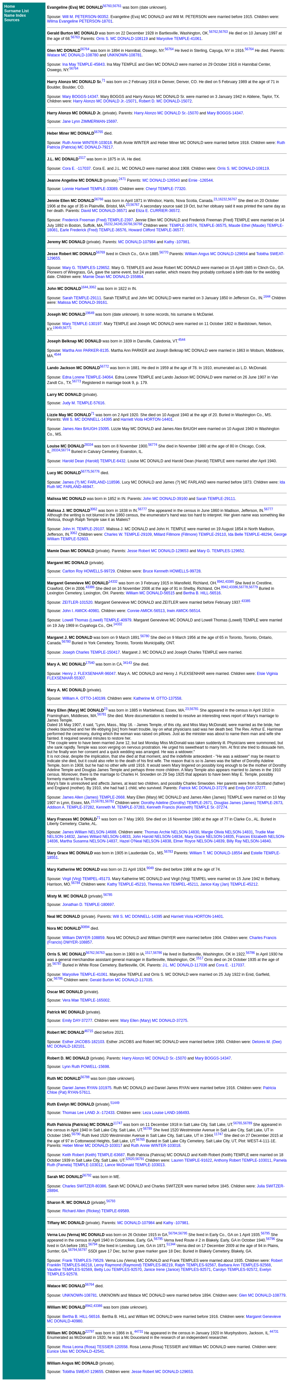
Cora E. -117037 (76, 168)
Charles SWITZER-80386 (84, 1186)
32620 (129, 1159)
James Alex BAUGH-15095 (85, 429)
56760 (107, 6)
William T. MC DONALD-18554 (215, 853)
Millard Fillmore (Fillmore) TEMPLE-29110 (190, 534)
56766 (98, 199)
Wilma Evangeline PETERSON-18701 (79, 21)
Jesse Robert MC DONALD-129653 (158, 551)
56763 (223, 32)
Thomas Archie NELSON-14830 (171, 832)
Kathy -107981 (176, 242)
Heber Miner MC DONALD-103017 (92, 1145)
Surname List (16, 11)
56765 (98, 132)
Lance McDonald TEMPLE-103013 (134, 1165)
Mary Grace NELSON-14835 (209, 836)
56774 (152, 444)
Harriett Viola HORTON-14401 (146, 419)
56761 (116, 6)
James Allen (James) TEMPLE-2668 (93, 797)
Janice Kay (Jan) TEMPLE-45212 (228, 884)
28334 (88, 444)
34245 (118, 224)
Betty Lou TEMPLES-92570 (117, 1269)
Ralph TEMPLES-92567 (195, 1265)
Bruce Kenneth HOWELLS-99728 (172, 571)
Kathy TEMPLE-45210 (126, 884)
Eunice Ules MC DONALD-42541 (75, 1351)
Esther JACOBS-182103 (83, 1042)
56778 (243, 587)
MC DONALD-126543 (161, 180)
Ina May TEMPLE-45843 (83, 64)
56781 (194, 709)
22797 (89, 1331)
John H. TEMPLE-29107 (83, 529)
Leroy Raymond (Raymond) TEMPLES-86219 (133, 1265)
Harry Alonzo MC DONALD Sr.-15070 (166, 113)
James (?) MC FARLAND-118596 (91, 482)
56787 (57, 963)
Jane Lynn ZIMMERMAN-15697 (89, 121)
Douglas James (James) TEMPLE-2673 (248, 803)
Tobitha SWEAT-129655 (82, 1371)
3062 (92, 287)
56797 (82, 1250)
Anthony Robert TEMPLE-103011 (243, 1160)
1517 (81, 157)
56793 (110, 1201)
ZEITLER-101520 (77, 602)
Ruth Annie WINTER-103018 (87, 142)
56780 (145, 636)
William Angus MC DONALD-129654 (216, 254)
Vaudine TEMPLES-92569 (69, 1269)
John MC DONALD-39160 (165, 498)
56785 (107, 895)
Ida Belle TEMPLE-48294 (250, 534)
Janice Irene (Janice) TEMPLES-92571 (177, 1269)
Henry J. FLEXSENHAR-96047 (88, 673)
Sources (11, 20)
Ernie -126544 (201, 180)
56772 (104, 366)
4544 (181, 339)
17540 (90, 663)
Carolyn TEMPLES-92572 (235, 1269)
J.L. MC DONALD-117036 (184, 965)
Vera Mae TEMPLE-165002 (86, 1000)
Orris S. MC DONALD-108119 (122, 38)
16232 (222, 199)
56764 (84, 49)
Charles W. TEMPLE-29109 (128, 534)
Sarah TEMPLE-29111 (81, 298)
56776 (95, 471)
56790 (76, 1134)
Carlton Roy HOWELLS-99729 (88, 571)
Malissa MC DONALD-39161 (82, 302)
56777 (142, 509)
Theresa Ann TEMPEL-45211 (173, 884)
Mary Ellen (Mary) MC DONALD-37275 (154, 1020)
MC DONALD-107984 (137, 242)
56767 (232, 199)
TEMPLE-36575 (212, 225)
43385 (229, 581)
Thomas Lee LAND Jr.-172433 (88, 1112)
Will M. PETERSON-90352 (85, 16)
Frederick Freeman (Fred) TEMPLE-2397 (97, 220)
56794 (173, 1233)
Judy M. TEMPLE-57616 (83, 403)
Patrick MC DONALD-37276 (203, 788)
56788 (85, 1077)
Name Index (15, 15)
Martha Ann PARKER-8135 (85, 350)
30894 (85, 927)
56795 (182, 1233)
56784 (75, 883)
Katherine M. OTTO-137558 (157, 698)
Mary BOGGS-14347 (80, 96)
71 (103, 80)
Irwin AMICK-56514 (183, 611)
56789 (247, 1123)
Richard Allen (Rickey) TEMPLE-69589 (95, 1211)
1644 (84, 287)
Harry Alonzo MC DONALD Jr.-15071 (105, 101)
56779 (253, 587)
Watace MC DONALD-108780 (73, 55)
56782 (109, 801)
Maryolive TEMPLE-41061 (178, 38)
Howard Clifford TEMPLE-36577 (156, 230)
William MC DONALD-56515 (150, 593)
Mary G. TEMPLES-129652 (85, 267)
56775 (85, 471)
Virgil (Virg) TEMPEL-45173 (86, 879)
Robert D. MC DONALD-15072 (165, 101)
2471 (122, 179)
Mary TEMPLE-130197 (82, 324)
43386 (89, 587)
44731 (138, 1331)
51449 (115, 1103)
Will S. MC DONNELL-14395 (87, 419)
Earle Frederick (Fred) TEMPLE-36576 (93, 230)
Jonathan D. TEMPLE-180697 (88, 904)
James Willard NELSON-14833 (103, 836)
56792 (87, 1175)
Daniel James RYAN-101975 (86, 1088)
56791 (139, 1159)
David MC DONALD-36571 (104, 210)
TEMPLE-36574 (183, 225)
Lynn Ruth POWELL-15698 (85, 1066)
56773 (76, 381)
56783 (168, 851)
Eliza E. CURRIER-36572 (158, 210)
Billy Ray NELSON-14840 (249, 841)
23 (215, 199)
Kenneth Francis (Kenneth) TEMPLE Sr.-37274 (187, 807)
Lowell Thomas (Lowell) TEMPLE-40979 (96, 620)
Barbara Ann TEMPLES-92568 (244, 1265)
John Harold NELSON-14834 (158, 836)
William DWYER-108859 (83, 938)
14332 (113, 581)
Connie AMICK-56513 (146, 611)
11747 (117, 1123)
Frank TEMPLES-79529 (82, 1260)
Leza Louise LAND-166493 (166, 1112)
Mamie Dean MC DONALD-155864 (113, 276)
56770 (164, 252)
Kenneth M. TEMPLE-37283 (120, 807)
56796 (270, 1239)
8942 (220, 581)
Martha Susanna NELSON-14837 (88, 841)
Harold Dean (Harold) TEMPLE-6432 (93, 461)
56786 (157, 953)
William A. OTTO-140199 (83, 698)
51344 (171, 1244)
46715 (88, 1031)
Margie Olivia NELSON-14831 (227, 832)
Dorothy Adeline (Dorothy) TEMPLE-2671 (176, 803)
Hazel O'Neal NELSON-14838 (145, 841)
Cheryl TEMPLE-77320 (165, 189)
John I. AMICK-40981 (80, 611)
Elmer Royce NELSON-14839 (199, 841)
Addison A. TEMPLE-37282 (70, 807)
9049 (150, 868)
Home (9, 6)
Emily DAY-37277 (251, 788)
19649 (89, 313)
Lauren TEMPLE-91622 (191, 1160)
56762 (213, 32)
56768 (137, 224)
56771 (67, 328)
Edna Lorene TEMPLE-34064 (87, 377)
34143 (127, 663)
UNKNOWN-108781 (124, 55)
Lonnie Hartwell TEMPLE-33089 (89, 189)
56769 (100, 252)
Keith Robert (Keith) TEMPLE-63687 (93, 1155)
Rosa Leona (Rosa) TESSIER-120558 (95, 1347)
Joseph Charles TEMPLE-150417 (91, 652)
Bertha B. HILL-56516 (202, 593)
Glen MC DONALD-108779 (262, 1295)
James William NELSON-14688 (89, 832)
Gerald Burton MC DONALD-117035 (121, 980)
